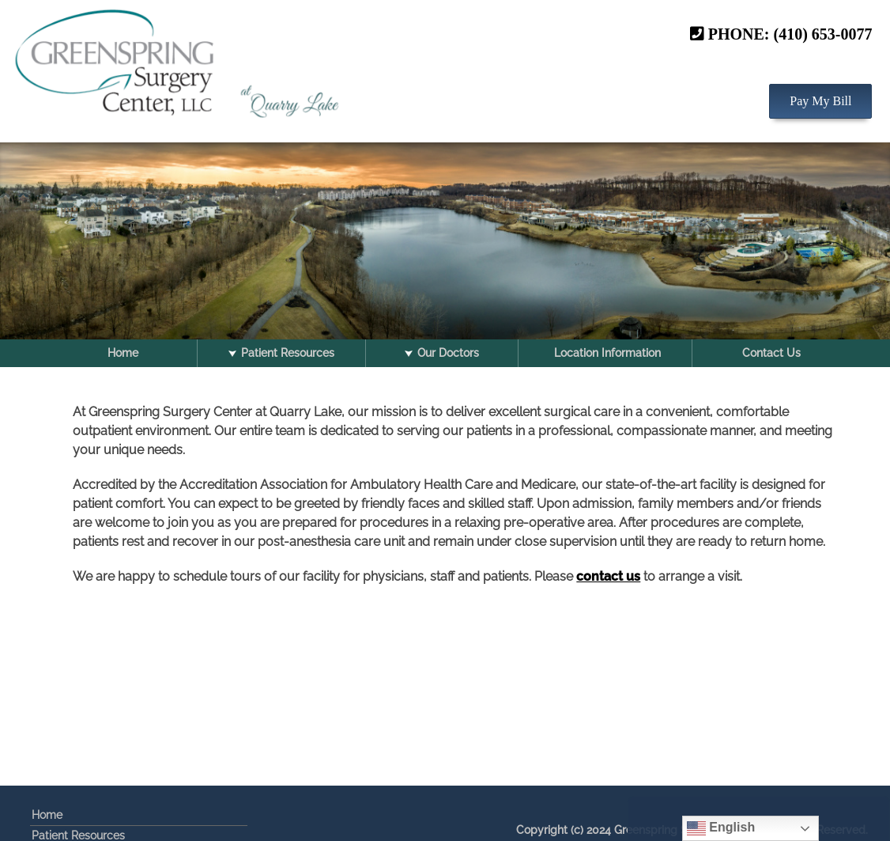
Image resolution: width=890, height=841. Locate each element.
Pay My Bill (820, 97)
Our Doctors (448, 353)
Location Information (607, 353)
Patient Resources (287, 353)
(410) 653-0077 (823, 30)
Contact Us (771, 353)
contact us (608, 576)
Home (122, 353)
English (721, 828)
